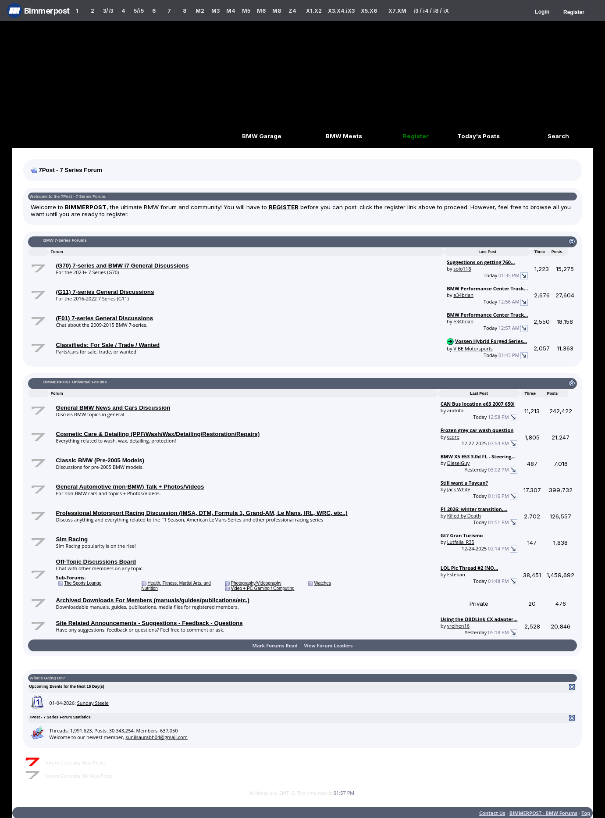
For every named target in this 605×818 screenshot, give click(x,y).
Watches (322, 583)
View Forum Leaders (328, 645)
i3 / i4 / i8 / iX (431, 10)
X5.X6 (369, 10)
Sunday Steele (93, 703)
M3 (215, 10)
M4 (230, 10)
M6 (261, 10)
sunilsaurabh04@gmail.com (156, 737)
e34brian (463, 295)
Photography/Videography (256, 583)
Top (585, 813)
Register (573, 12)
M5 (246, 10)
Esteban (456, 574)
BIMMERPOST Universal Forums (75, 382)
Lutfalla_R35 (460, 542)
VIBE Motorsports (473, 348)
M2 (200, 10)
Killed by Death (464, 515)
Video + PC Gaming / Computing (262, 588)
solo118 (462, 268)
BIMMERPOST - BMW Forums (543, 813)
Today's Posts (478, 135)
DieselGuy (458, 463)
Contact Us (492, 813)
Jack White (458, 489)
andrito (455, 410)
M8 (276, 10)
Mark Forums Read (275, 645)
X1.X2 (314, 10)
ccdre (453, 436)
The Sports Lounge (82, 583)
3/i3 (108, 10)
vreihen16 (458, 625)
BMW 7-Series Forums (65, 240)
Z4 (292, 10)
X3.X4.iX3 (341, 10)
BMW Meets (344, 135)
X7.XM (397, 10)
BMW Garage (261, 135)
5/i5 (139, 10)
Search (558, 135)
